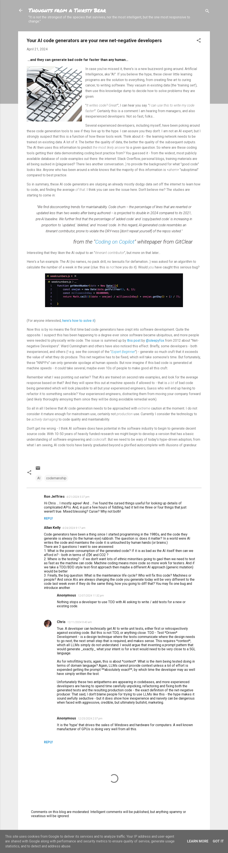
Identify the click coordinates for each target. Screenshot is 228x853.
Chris (61, 622)
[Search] (207, 11)
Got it (218, 841)
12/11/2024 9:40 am (79, 622)
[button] (198, 41)
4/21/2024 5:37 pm (77, 496)
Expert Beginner (123, 352)
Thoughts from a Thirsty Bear (67, 10)
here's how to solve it (78, 321)
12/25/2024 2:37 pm (90, 718)
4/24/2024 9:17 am (73, 527)
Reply (48, 518)
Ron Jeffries (54, 496)
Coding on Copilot (114, 242)
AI (39, 478)
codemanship (56, 478)
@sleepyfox (155, 340)
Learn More (197, 841)
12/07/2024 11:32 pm (91, 595)
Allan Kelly (52, 528)
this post (134, 340)
